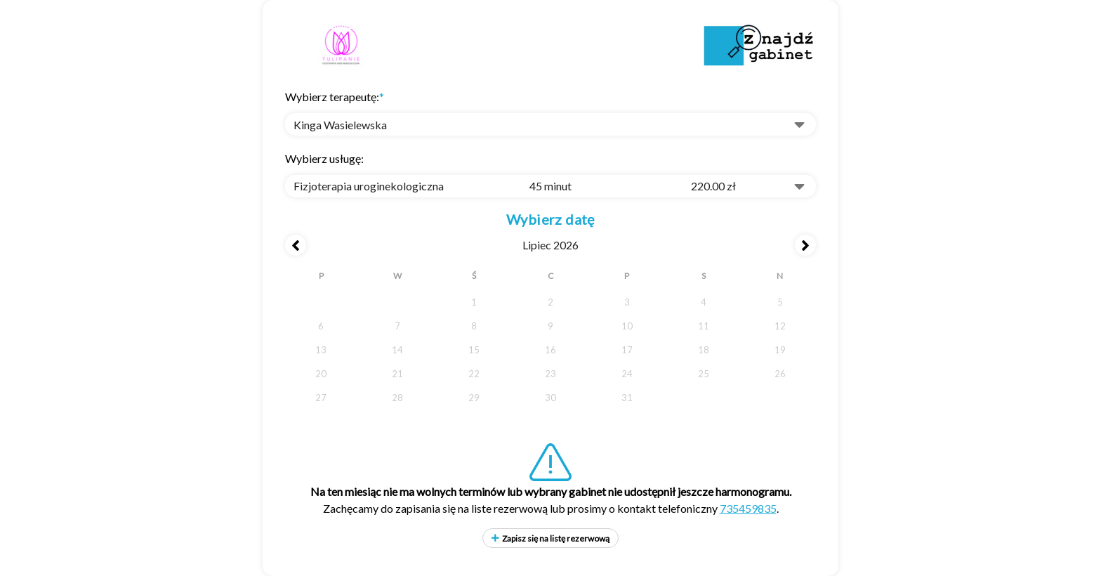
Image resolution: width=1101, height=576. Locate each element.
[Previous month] (295, 245)
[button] (550, 124)
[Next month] (805, 245)
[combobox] (550, 186)
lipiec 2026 (550, 244)
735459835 (748, 508)
